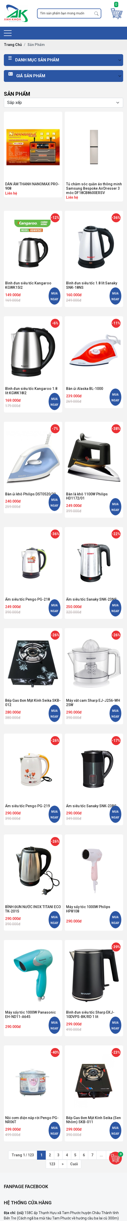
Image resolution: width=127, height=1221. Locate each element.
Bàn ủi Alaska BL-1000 (84, 389)
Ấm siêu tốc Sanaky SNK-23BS (91, 806)
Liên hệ (11, 193)
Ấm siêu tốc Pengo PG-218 (27, 599)
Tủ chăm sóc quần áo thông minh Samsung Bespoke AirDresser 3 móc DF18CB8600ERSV (94, 188)
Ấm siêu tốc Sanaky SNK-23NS (91, 599)
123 (52, 1164)
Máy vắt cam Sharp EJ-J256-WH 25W (93, 702)
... (101, 1155)
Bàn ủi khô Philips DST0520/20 (30, 494)
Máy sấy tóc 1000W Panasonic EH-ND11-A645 (30, 1014)
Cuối (74, 1164)
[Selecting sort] (63, 103)
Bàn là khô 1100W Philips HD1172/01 (87, 496)
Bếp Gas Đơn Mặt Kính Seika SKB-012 (33, 702)
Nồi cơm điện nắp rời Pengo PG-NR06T (32, 1120)
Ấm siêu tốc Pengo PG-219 (27, 806)
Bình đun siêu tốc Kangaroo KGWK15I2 (28, 285)
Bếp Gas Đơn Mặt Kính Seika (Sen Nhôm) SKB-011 (93, 1120)
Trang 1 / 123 (23, 1155)
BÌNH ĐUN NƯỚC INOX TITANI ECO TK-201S (33, 909)
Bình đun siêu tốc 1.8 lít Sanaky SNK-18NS (91, 285)
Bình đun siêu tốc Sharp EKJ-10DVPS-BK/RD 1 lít (90, 1014)
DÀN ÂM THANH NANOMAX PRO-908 (32, 186)
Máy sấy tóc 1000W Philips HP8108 (88, 909)
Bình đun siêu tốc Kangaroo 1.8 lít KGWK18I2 (31, 391)
